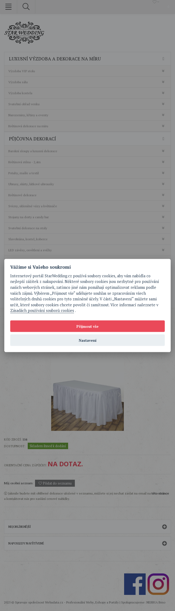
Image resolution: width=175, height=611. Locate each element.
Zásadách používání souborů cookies (42, 310)
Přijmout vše (87, 326)
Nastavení (88, 340)
